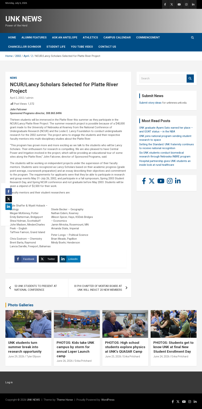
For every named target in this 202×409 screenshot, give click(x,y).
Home (12, 37)
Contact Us (107, 46)
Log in (9, 382)
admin (29, 97)
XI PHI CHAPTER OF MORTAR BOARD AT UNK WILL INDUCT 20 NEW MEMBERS (98, 287)
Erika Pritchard (83, 360)
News (13, 77)
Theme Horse (65, 399)
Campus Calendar (117, 37)
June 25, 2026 (113, 356)
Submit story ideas (150, 102)
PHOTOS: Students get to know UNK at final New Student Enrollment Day (173, 347)
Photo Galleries (20, 305)
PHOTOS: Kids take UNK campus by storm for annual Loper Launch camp (75, 349)
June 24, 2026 (161, 356)
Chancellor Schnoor (24, 46)
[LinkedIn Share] (69, 259)
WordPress (107, 399)
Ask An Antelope (64, 37)
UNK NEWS (23, 19)
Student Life (55, 46)
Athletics (90, 37)
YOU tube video (82, 46)
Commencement (148, 37)
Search (190, 78)
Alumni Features (34, 37)
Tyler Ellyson (33, 356)
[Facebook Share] (25, 259)
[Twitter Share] (48, 259)
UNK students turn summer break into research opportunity (25, 347)
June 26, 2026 (65, 360)
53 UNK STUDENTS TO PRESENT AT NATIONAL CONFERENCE (35, 287)
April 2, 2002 (17, 97)
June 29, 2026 (16, 356)
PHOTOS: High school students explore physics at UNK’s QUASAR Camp (125, 347)
